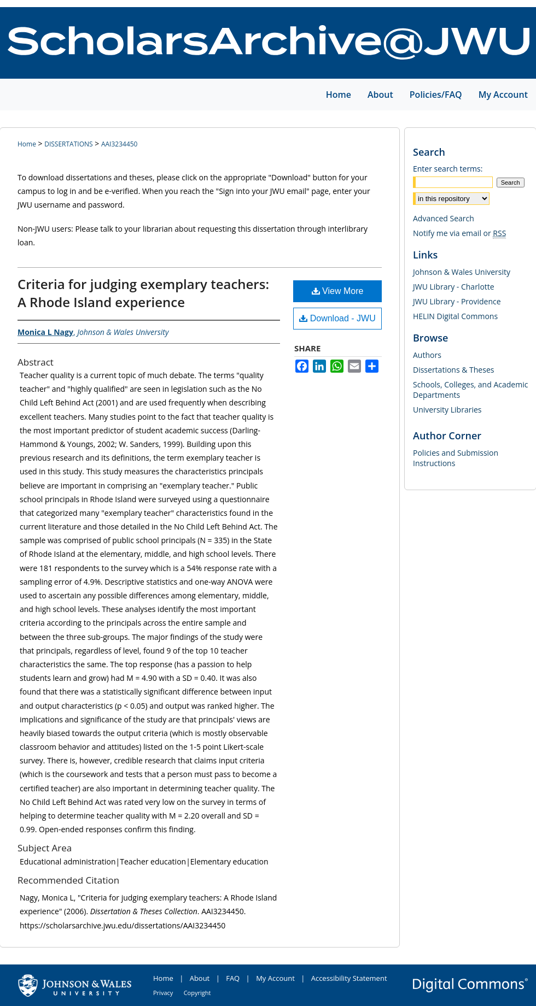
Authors (427, 355)
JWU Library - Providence (457, 301)
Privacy (163, 993)
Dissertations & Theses (453, 369)
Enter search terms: (447, 168)
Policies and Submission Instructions (455, 458)
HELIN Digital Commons (455, 316)
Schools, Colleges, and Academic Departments (470, 389)
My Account (275, 978)
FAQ (233, 978)
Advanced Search (443, 218)
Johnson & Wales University (461, 272)
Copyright (197, 993)
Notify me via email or (459, 233)
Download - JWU (337, 318)
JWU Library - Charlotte (453, 286)
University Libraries (447, 409)
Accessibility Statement (349, 978)
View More (338, 291)
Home (27, 144)
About (200, 978)
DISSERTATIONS (68, 144)
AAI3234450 (119, 144)
